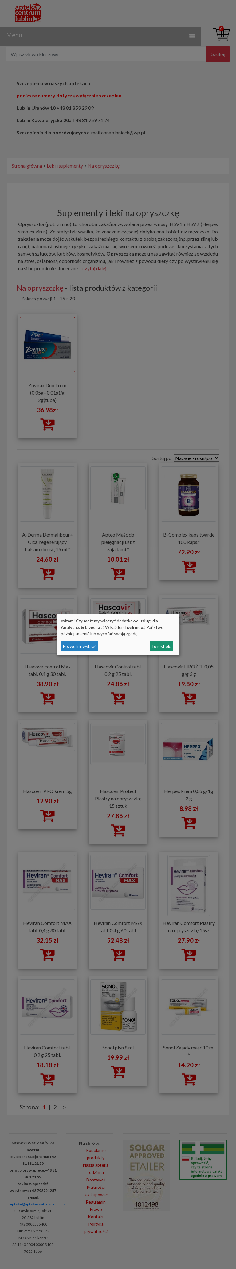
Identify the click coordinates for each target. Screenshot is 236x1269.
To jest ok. (161, 646)
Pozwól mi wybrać (79, 646)
